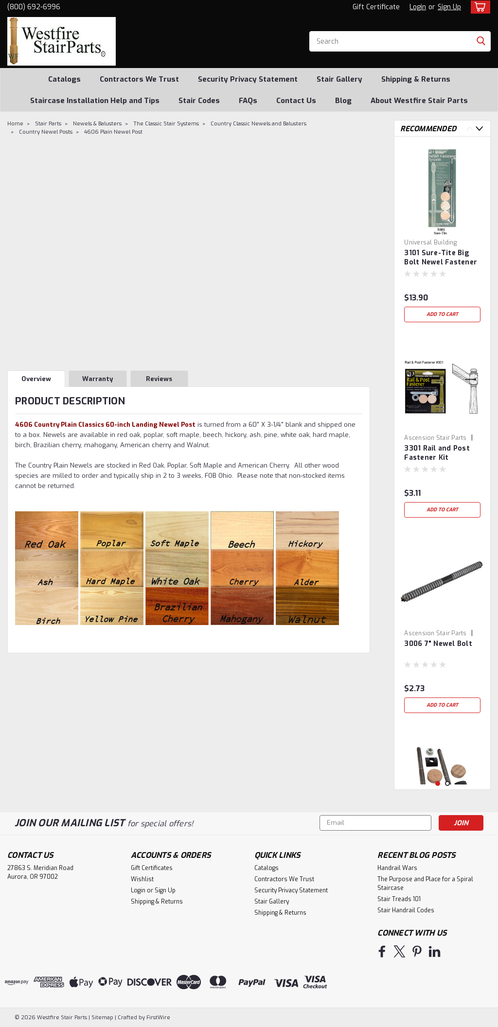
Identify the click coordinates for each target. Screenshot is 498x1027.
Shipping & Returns (415, 79)
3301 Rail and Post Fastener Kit (437, 453)
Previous (469, 128)
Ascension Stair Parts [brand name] (435, 438)
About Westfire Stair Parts (419, 100)
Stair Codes (199, 100)
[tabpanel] (442, 235)
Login (417, 7)
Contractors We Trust (139, 79)
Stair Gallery (339, 79)
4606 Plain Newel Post (113, 132)
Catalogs (64, 79)
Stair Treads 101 (399, 899)
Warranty (97, 379)
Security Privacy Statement (248, 79)
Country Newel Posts (45, 132)
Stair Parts (48, 123)
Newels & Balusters (97, 123)
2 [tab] (447, 783)
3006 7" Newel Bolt (438, 643)
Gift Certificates (152, 868)
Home (15, 123)
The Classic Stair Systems (166, 123)
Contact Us (296, 100)
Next (479, 128)
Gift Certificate (376, 7)
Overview (36, 379)
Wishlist (142, 879)
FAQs (248, 100)
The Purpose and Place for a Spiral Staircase (425, 883)
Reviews (159, 379)
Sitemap (102, 1017)
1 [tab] (438, 783)
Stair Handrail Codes (405, 910)
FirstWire (157, 1017)
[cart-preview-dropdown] (478, 7)
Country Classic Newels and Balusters (258, 123)
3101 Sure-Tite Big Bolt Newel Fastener (440, 257)
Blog (343, 100)
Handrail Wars (397, 868)
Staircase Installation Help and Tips (95, 100)
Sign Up (449, 7)
